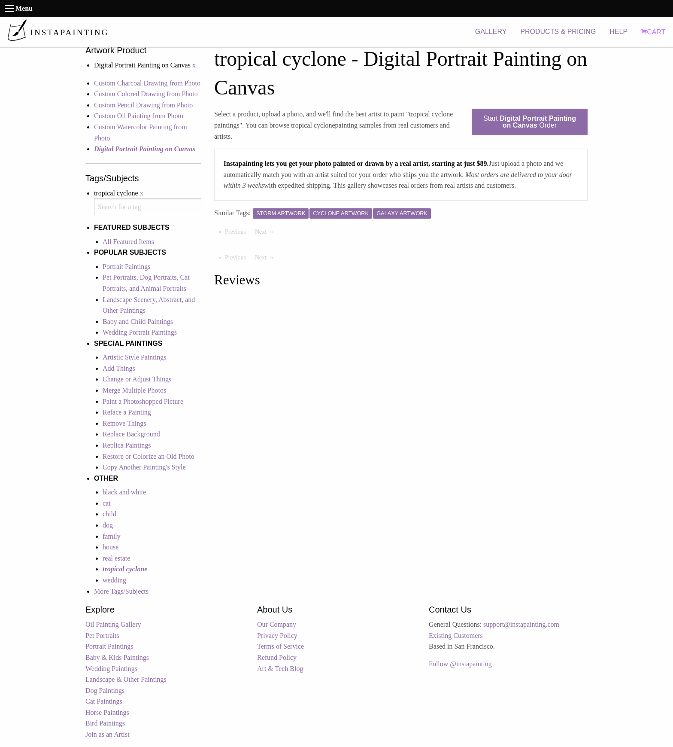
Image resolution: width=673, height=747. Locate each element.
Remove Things (124, 423)
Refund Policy (277, 657)
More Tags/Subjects (121, 591)
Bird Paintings (105, 723)
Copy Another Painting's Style (144, 467)
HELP (618, 31)
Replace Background (131, 434)
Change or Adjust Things (137, 379)
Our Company (276, 624)
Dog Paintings (104, 690)
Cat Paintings (103, 701)
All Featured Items (128, 241)
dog (108, 525)
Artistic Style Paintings (134, 357)
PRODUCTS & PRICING (558, 31)
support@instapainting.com (521, 624)
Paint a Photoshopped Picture (143, 401)
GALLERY (491, 31)
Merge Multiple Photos (134, 390)
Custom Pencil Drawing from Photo (143, 105)
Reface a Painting (127, 412)
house (110, 547)
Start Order (529, 122)
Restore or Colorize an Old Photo (148, 456)
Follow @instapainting (460, 664)
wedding (114, 580)
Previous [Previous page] (237, 231)
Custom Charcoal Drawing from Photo (147, 83)
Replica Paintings (127, 445)
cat (107, 503)
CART (653, 32)
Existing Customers (456, 635)
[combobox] (147, 206)
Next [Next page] (266, 231)
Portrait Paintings (127, 266)
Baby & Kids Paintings (117, 657)
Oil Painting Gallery (113, 624)
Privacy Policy (277, 635)
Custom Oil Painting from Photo (138, 115)
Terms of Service (280, 646)
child (109, 514)
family (112, 536)
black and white (124, 492)
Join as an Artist (107, 734)
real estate (116, 558)
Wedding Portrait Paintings (140, 332)
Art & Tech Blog (280, 668)
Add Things (119, 368)
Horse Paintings (107, 712)
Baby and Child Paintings (138, 321)
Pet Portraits (102, 635)
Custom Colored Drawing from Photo (146, 94)
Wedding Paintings (111, 668)
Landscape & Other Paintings (126, 679)
